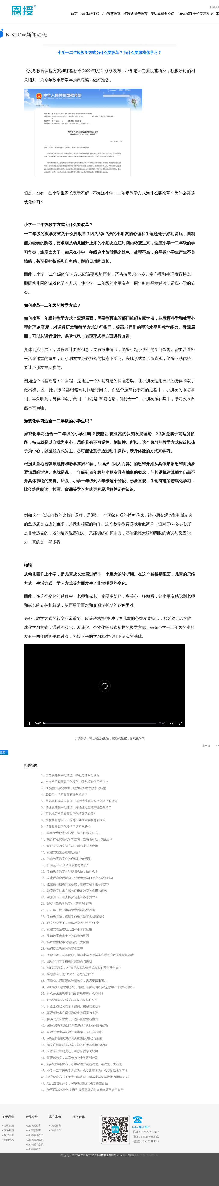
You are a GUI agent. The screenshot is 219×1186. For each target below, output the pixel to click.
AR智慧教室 (111, 14)
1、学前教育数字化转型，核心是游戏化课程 (70, 775)
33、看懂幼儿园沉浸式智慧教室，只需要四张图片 (74, 980)
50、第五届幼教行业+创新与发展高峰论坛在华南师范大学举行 (82, 1089)
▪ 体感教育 (55, 1125)
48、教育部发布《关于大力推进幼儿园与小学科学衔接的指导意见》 (86, 1077)
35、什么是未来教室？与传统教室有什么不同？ (72, 993)
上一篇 (206, 745)
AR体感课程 (90, 14)
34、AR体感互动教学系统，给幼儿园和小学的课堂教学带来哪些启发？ (88, 987)
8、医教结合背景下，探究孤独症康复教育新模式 (73, 820)
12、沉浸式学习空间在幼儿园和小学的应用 (69, 846)
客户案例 (55, 1117)
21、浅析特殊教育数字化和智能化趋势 (66, 903)
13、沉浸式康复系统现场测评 (60, 852)
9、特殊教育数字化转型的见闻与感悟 (65, 826)
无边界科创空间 (163, 14)
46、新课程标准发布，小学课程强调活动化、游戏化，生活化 (81, 1064)
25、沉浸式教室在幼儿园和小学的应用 (66, 929)
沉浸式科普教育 (136, 14)
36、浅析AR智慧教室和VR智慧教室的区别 (69, 1000)
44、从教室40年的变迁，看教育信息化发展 (69, 1051)
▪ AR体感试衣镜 (34, 1135)
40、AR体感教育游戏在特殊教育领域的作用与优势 (74, 1025)
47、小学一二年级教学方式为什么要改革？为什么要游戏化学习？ (84, 1070)
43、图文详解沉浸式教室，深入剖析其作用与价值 (74, 1044)
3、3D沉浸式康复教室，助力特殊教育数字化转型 (73, 788)
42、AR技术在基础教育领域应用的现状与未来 (71, 1038)
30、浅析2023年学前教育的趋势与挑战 (66, 961)
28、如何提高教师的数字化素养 (62, 948)
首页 (74, 14)
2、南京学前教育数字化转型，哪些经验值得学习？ (74, 781)
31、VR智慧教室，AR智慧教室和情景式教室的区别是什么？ (81, 967)
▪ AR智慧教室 (33, 1130)
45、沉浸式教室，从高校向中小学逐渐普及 (69, 1057)
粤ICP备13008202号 (147, 1155)
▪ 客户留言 (8, 1135)
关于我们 (8, 1117)
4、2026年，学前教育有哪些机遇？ (64, 794)
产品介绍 (32, 1117)
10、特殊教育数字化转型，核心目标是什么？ (71, 833)
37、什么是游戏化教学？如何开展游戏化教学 (71, 1006)
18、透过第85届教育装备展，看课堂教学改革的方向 (75, 884)
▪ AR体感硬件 (33, 1149)
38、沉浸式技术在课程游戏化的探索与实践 (69, 1012)
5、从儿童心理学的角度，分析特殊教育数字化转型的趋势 (79, 801)
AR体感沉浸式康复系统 (195, 14)
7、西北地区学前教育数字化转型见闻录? (68, 813)
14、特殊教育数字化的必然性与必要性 (66, 858)
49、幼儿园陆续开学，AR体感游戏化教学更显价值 (74, 1083)
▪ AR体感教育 (33, 1125)
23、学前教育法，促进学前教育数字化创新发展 (72, 916)
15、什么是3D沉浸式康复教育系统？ (65, 865)
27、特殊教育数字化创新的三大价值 (65, 942)
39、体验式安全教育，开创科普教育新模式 (69, 1019)
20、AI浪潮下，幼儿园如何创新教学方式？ (69, 897)
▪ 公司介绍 (8, 1125)
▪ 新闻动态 (8, 1139)
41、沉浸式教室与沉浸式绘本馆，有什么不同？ (72, 1032)
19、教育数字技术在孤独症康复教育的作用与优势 (74, 890)
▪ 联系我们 (8, 1130)
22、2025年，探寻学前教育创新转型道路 (68, 910)
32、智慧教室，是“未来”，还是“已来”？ (67, 974)
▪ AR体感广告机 (34, 1144)
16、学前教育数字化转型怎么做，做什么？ (69, 871)
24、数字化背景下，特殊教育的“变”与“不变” (70, 923)
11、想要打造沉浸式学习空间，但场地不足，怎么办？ (77, 839)
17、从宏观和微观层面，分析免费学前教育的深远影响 (77, 878)
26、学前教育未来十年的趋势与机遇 (65, 935)
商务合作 (79, 1117)
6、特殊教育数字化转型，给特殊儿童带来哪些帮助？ (76, 807)
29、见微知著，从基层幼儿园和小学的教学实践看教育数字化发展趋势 (87, 955)
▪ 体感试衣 (55, 1130)
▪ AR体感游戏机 (34, 1139)
